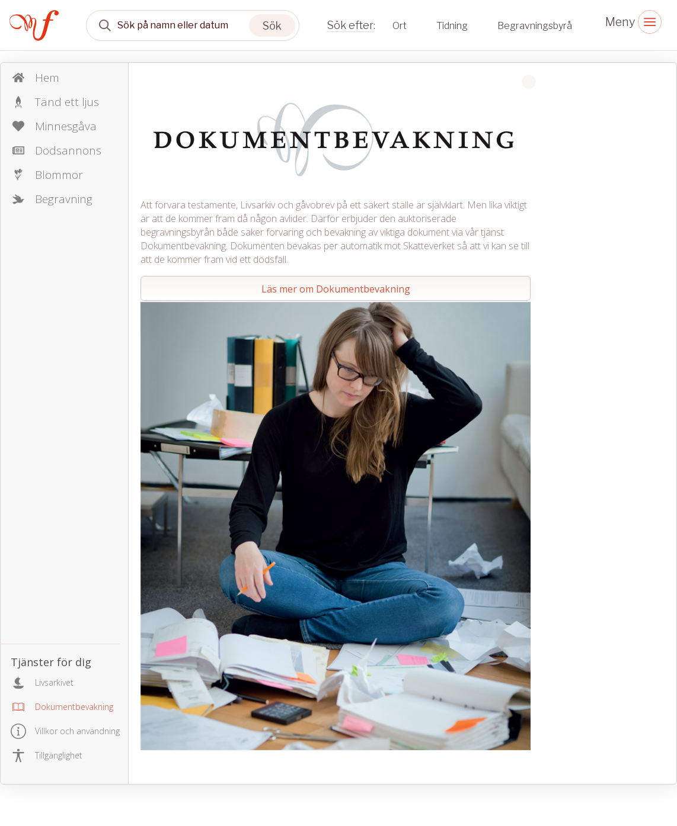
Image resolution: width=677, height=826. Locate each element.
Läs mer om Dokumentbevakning (335, 288)
